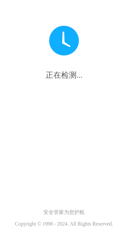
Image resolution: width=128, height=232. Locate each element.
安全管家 (53, 212)
